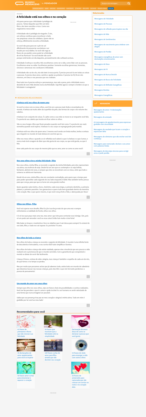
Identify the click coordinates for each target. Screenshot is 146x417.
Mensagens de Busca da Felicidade (107, 79)
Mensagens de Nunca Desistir (105, 74)
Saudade (93, 8)
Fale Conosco (116, 414)
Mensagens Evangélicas (103, 95)
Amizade (52, 8)
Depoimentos (65, 408)
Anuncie (128, 414)
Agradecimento (38, 8)
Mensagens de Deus (102, 64)
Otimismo (78, 8)
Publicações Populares (102, 408)
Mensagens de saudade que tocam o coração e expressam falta (112, 130)
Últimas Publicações (85, 408)
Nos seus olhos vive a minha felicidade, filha (36, 160)
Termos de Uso (95, 414)
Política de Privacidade (82, 414)
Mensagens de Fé (101, 69)
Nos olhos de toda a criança (29, 237)
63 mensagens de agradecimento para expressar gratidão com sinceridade (112, 123)
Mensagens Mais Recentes (50, 408)
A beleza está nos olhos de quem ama (33, 102)
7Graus (25, 414)
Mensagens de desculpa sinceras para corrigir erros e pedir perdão (111, 152)
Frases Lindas (102, 8)
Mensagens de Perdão (102, 52)
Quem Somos (106, 414)
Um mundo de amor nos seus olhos (32, 283)
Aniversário (61, 8)
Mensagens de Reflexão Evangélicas (108, 85)
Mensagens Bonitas (101, 90)
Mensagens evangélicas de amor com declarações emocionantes (108, 58)
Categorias (115, 408)
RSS (123, 414)
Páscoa (110, 8)
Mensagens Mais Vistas (32, 408)
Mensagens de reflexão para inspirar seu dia (111, 29)
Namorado (70, 8)
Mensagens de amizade (103, 117)
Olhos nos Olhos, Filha (26, 204)
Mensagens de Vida (101, 34)
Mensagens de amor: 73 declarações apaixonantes (107, 111)
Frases (74, 408)
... (88, 154)
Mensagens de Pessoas (103, 24)
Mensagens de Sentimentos (105, 39)
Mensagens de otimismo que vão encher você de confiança (112, 137)
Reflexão (86, 8)
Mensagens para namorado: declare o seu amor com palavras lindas (112, 145)
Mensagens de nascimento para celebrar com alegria (111, 45)
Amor (46, 8)
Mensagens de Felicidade (104, 18)
